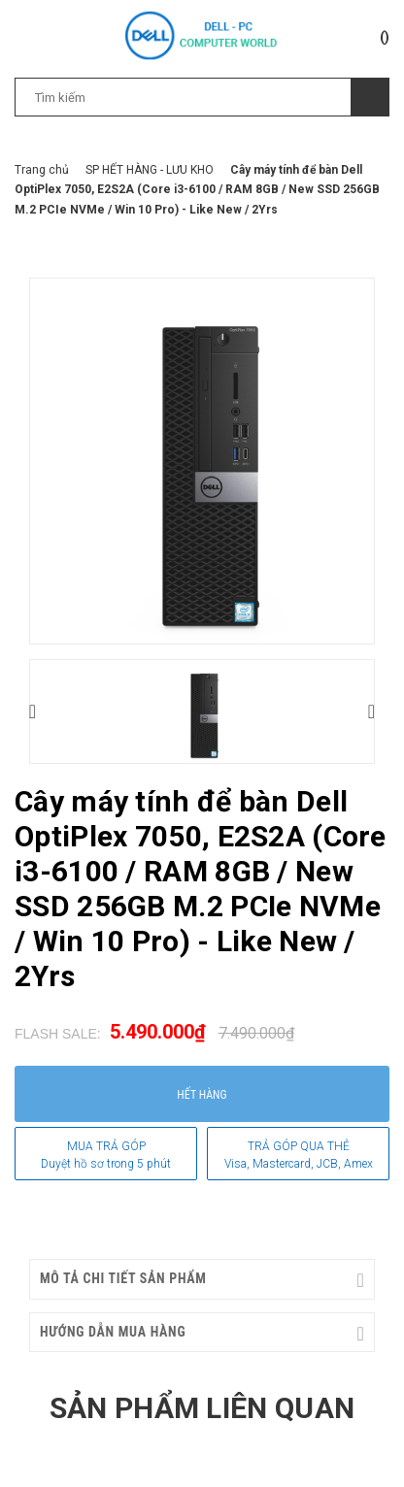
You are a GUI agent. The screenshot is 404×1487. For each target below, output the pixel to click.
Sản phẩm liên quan (202, 1408)
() (384, 37)
